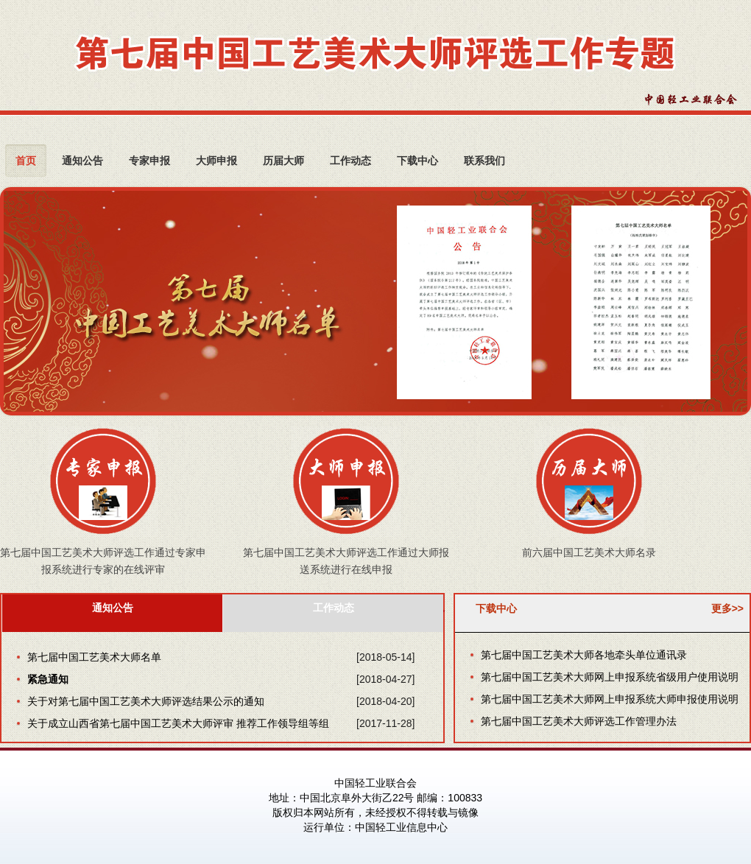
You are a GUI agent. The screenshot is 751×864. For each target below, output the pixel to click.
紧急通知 (47, 679)
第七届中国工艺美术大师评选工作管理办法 (579, 721)
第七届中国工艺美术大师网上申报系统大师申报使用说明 (609, 699)
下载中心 (417, 160)
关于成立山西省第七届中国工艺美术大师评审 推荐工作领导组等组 (178, 723)
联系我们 (484, 160)
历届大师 (283, 160)
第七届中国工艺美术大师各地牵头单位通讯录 (584, 655)
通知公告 (82, 160)
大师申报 (216, 160)
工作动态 (350, 160)
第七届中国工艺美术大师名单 (94, 657)
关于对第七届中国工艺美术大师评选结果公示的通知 (145, 701)
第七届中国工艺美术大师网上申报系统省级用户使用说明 (609, 677)
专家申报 (149, 160)
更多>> (727, 608)
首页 (25, 160)
